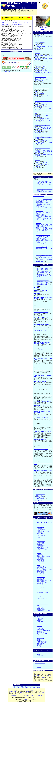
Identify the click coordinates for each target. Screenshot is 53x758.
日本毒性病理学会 (40, 666)
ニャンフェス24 (38, 168)
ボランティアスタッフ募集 (30, 695)
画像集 (42, 29)
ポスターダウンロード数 (40, 494)
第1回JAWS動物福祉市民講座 (40, 42)
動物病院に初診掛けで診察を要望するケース (44, 248)
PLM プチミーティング (39, 91)
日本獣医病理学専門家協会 (41, 571)
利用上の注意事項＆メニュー (38, 196)
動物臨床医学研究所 (40, 533)
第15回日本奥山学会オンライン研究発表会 (42, 148)
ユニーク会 (39, 667)
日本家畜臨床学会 (40, 618)
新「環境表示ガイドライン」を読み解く (42, 132)
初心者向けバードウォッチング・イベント (42, 61)
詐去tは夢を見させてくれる (41, 238)
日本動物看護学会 (40, 607)
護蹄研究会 (39, 640)
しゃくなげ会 (39, 646)
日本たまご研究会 (40, 637)
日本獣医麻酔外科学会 (41, 541)
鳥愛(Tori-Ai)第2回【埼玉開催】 (40, 66)
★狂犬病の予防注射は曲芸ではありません (41, 381)
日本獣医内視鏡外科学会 (41, 560)
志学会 (38, 605)
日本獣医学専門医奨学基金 (41, 561)
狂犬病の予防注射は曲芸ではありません (44, 272)
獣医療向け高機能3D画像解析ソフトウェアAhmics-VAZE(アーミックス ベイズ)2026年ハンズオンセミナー (44, 523)
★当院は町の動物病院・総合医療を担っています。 (43, 424)
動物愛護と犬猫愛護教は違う (41, 215)
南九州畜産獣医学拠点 (41, 628)
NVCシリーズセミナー (41, 587)
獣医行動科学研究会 (40, 638)
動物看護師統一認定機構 (41, 609)
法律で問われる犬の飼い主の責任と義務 (44, 184)
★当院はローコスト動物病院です (40, 439)
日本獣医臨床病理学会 (41, 548)
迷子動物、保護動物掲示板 (40, 498)
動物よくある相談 (36, 687)
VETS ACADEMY (40, 597)
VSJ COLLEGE (39, 588)
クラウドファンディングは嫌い (41, 237)
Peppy (38, 521)
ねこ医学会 (39, 576)
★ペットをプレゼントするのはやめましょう (42, 317)
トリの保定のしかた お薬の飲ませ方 (43, 181)
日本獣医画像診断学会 (41, 545)
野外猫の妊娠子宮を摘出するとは (42, 236)
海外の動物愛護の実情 (40, 214)
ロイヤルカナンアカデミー (41, 535)
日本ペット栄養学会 (40, 543)
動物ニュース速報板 (39, 496)
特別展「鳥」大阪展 (38, 44)
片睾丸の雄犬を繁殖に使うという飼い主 (43, 235)
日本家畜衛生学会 (40, 619)
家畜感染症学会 (39, 626)
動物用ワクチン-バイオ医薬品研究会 (43, 630)
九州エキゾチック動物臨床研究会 (42, 573)
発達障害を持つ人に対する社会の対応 (42, 227)
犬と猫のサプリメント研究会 (42, 582)
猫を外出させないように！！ (42, 283)
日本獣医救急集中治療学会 (41, 550)
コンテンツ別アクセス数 (38, 500)
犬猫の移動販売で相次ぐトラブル (42, 274)
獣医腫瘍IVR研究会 (40, 583)
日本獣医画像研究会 (40, 579)
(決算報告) (27, 691)
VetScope (38, 595)
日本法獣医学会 (39, 554)
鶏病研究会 (39, 639)
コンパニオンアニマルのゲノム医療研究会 (44, 569)
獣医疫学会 (39, 654)
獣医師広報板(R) (27, 699)
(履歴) (32, 690)
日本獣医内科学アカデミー (41, 562)
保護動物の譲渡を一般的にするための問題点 (44, 234)
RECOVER (38, 600)
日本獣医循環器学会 (40, 538)
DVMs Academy (39, 589)
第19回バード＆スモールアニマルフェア (42, 162)
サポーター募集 (8, 71)
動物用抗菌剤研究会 (40, 643)
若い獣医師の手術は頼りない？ (41, 254)
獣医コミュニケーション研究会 (42, 633)
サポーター (50, 675)
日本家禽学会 (39, 625)
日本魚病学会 (39, 645)
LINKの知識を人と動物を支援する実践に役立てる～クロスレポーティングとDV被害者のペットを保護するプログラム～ (43, 151)
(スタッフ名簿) (22, 692)
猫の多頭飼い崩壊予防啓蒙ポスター (43, 284)
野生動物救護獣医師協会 (41, 581)
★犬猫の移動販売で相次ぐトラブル (40, 349)
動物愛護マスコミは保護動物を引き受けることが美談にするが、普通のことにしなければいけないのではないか (44, 219)
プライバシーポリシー (40, 695)
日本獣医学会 (39, 537)
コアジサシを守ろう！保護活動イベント (42, 88)
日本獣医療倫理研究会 (41, 577)
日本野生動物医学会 (40, 557)
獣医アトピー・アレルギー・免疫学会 (43, 556)
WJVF (38, 534)
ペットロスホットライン (39, 35)
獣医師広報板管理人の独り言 (27, 687)
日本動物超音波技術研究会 (41, 642)
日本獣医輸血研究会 (40, 566)
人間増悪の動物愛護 (39, 211)
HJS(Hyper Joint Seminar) (41, 585)
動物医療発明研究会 (40, 578)
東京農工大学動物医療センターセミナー (44, 598)
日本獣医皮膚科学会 (40, 542)
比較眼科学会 (39, 553)
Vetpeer (38, 594)
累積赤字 (43, 677)
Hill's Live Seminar (40, 536)
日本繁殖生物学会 (40, 621)
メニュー (36, 178)
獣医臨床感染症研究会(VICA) (42, 567)
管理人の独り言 (38, 491)
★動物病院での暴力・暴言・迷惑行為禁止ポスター (43, 401)
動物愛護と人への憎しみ (40, 261)
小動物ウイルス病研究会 (41, 568)
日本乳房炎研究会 (40, 634)
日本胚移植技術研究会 (41, 632)
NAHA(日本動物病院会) (41, 529)
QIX (37, 586)
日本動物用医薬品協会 (41, 629)
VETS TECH (39, 593)
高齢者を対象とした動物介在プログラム (42, 145)
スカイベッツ (39, 601)
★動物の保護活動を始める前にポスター (41, 312)
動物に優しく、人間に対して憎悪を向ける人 (44, 224)
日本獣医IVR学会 (40, 558)
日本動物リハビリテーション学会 (42, 547)
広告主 (15, 691)
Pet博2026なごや (38, 157)
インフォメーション (17, 687)
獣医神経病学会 (39, 544)
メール (44, 173)
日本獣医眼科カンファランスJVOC (43, 531)
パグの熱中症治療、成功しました (42, 206)
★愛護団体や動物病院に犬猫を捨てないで (41, 324)
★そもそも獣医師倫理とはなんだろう (41, 287)
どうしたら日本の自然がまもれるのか (41, 164)
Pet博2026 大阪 (37, 166)
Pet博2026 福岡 (37, 160)
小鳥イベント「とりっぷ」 (40, 82)
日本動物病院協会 (40, 528)
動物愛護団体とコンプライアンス (42, 242)
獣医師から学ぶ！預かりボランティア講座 (42, 118)
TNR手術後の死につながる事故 (41, 247)
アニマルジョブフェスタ (41, 584)
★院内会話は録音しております (39, 405)
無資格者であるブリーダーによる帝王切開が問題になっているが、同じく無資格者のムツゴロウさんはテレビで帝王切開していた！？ (44, 229)
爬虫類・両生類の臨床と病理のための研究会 (44, 580)
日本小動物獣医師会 (40, 527)
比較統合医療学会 (40, 555)
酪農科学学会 (39, 622)
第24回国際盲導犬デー (39, 49)
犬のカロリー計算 (39, 497)
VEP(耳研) (38, 565)
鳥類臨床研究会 (39, 530)
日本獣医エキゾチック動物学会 (42, 549)
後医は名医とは (38, 223)
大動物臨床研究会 (40, 631)
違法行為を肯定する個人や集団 (41, 239)
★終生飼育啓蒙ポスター (38, 293)
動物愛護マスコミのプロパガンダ (42, 231)
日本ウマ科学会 (39, 627)
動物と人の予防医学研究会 (41, 570)
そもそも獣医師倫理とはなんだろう (43, 271)
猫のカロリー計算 (39, 495)
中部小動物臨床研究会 (41, 572)
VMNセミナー (39, 596)
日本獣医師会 (39, 526)
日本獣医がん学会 (40, 546)
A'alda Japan (39, 606)
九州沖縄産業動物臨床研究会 (42, 641)
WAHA (38, 590)
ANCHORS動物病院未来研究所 (42, 604)
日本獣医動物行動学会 (41, 559)
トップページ (38, 490)
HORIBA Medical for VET (41, 599)
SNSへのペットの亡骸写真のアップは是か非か (44, 257)
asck (37, 591)
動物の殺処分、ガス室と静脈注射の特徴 (44, 191)
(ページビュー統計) (40, 692)
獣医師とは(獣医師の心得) (40, 243)
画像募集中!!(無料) (43, 27)
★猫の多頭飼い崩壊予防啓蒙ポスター (41, 290)
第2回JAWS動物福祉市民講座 (40, 93)
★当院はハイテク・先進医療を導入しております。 (43, 431)
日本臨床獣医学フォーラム (41, 532)
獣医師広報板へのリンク (14, 695)
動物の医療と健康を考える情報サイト (43, 592)
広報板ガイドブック (23, 686)
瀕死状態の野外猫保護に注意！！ (42, 280)
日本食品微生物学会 (40, 655)
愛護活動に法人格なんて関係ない (42, 246)
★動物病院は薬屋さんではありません (42, 417)
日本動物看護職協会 (40, 608)
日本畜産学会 (39, 620)
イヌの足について (40, 186)
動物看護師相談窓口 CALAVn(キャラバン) (44, 610)
